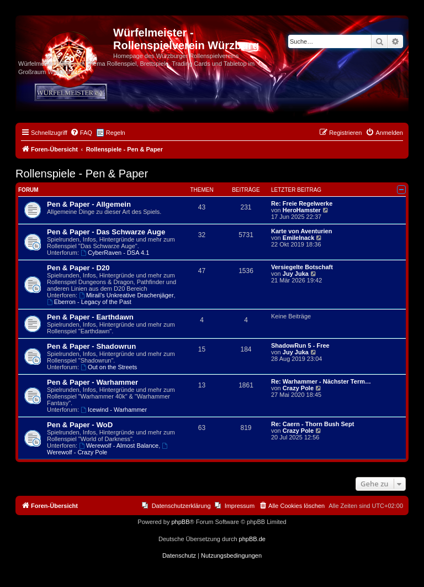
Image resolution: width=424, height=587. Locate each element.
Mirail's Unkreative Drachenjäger (126, 295)
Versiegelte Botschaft (302, 267)
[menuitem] (81, 132)
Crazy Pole (298, 388)
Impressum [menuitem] (240, 505)
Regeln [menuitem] (115, 132)
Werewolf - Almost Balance (118, 445)
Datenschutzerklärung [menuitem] (181, 505)
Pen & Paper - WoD (80, 425)
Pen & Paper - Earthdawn (90, 317)
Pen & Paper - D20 (78, 268)
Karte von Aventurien (301, 231)
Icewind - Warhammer (114, 409)
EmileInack (298, 237)
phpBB (180, 521)
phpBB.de (252, 539)
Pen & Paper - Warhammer (92, 382)
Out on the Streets (109, 367)
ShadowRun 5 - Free (300, 345)
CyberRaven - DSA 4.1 (115, 252)
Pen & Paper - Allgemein (89, 204)
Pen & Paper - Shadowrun (91, 346)
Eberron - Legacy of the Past (89, 301)
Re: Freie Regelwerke (301, 203)
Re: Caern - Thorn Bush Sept (312, 424)
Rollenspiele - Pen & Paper (81, 173)
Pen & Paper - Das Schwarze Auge (106, 232)
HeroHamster (302, 210)
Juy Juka (296, 273)
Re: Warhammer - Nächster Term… (321, 381)
